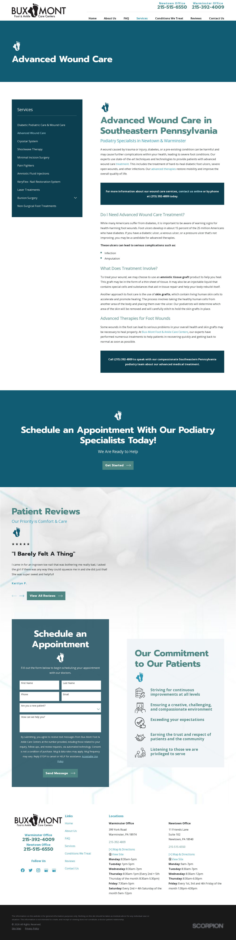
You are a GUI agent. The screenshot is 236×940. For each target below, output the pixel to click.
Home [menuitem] (93, 18)
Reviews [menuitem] (196, 18)
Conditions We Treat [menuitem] (169, 18)
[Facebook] (23, 867)
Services (70, 842)
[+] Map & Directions (122, 846)
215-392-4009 (208, 7)
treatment (122, 164)
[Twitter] (30, 867)
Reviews (70, 858)
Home (69, 820)
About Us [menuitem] (110, 18)
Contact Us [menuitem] (216, 18)
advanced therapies (163, 169)
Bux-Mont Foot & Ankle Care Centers (165, 332)
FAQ (67, 835)
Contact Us (72, 865)
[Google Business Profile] (46, 867)
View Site (118, 851)
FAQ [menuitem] (126, 18)
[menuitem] (47, 125)
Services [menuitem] (142, 18)
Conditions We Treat (78, 850)
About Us (71, 828)
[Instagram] (38, 867)
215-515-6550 (172, 7)
